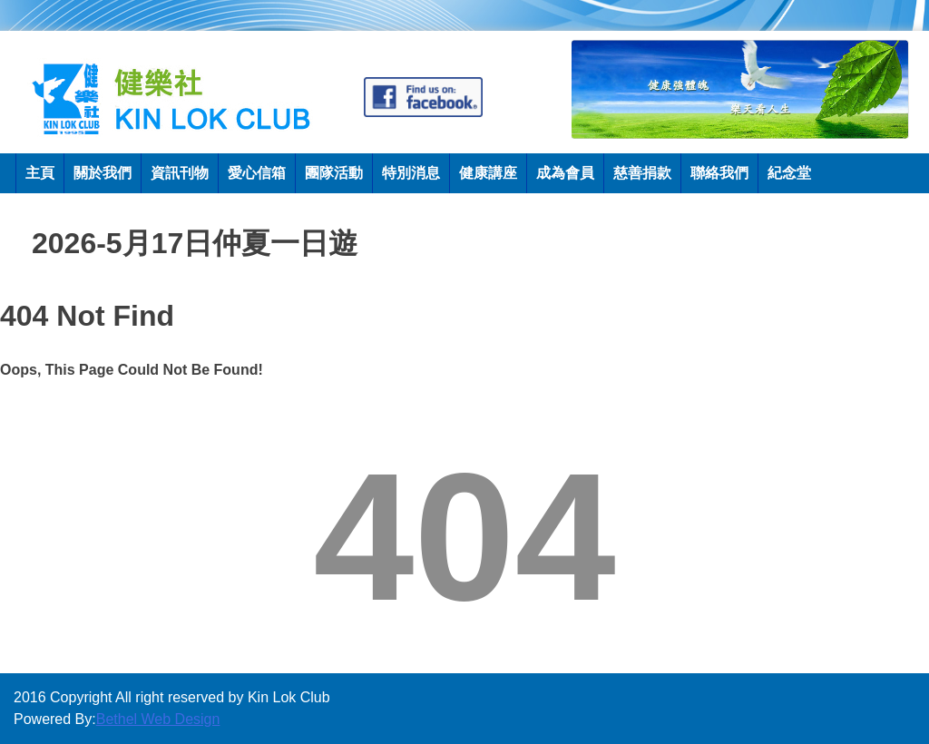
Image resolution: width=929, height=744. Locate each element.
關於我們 (102, 173)
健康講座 (488, 173)
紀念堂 (789, 173)
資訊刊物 (180, 173)
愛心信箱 (257, 173)
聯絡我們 (719, 173)
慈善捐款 (642, 173)
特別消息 (411, 173)
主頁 (39, 173)
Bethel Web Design (158, 719)
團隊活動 (334, 173)
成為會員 (565, 173)
